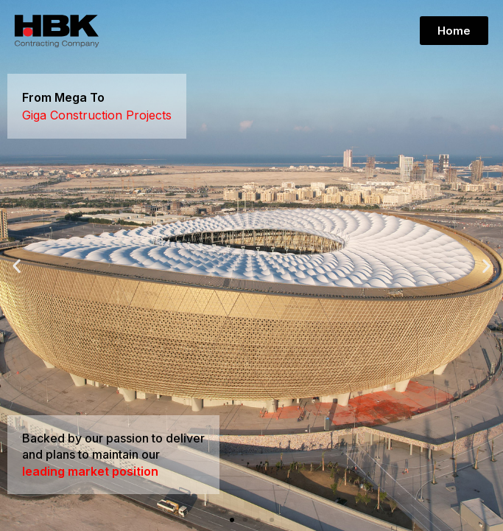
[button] (232, 520)
